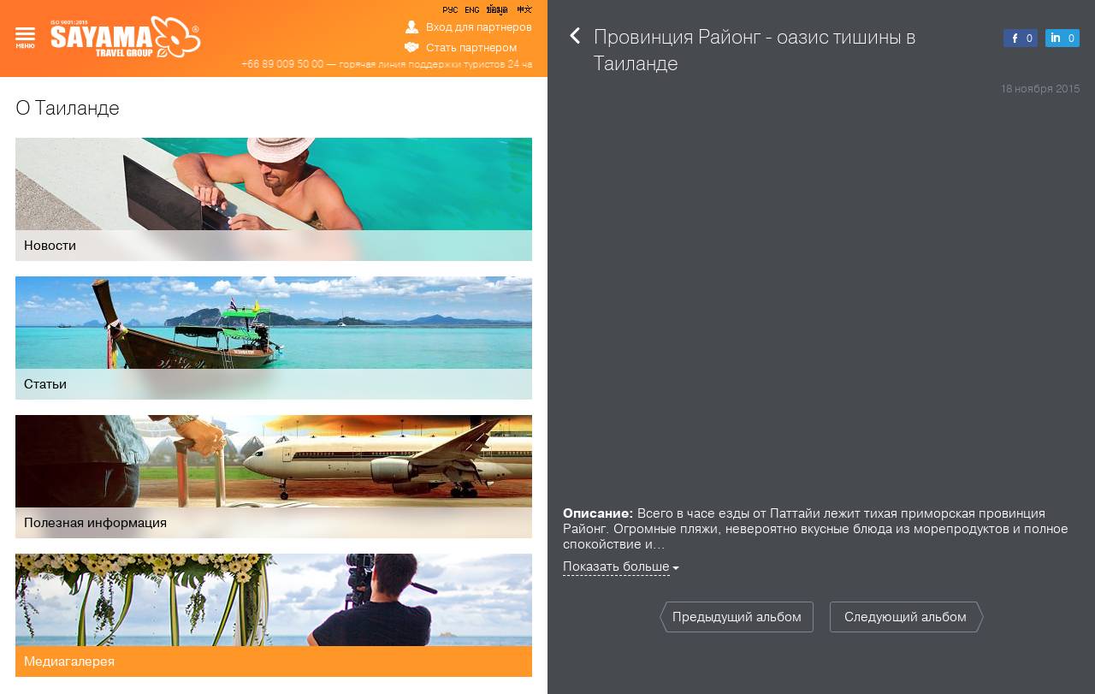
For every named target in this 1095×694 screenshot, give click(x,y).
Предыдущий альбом (737, 617)
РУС (451, 12)
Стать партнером (471, 48)
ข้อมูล (496, 12)
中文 (523, 12)
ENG (470, 12)
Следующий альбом (905, 617)
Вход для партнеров (479, 27)
